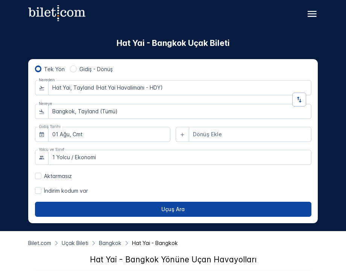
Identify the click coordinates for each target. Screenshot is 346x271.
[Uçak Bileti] (75, 243)
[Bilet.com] (39, 243)
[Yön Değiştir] (299, 100)
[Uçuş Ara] (173, 209)
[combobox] (179, 87)
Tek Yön (54, 69)
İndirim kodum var (66, 190)
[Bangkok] (110, 243)
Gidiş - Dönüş (96, 69)
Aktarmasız (58, 176)
